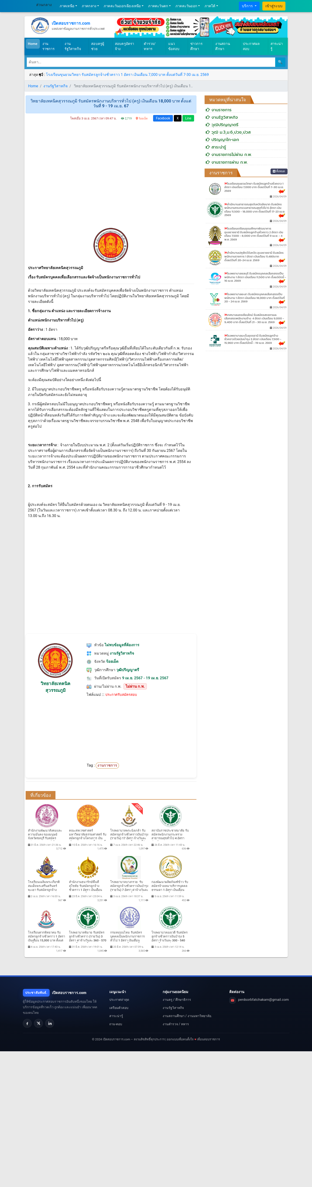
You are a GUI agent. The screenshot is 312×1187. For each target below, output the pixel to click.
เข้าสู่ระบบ (273, 6)
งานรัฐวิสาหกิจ (73, 46)
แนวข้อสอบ (173, 46)
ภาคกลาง (89, 6)
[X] (38, 1023)
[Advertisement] (111, 176)
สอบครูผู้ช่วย (97, 46)
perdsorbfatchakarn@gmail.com (263, 1000)
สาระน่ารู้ (277, 46)
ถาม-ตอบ (115, 1024)
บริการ (248, 6)
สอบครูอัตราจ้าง (124, 46)
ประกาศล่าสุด (119, 999)
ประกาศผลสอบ (251, 46)
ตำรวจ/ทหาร (149, 46)
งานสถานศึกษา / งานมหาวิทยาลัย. (187, 1016)
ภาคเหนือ (67, 6)
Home (34, 43)
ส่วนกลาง (44, 5)
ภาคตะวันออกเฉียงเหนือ (122, 6)
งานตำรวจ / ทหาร (176, 1024)
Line (188, 118)
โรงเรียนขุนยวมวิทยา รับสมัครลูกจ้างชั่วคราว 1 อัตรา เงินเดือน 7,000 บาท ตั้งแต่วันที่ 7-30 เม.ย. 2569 (127, 74)
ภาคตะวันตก (158, 6)
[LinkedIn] (49, 1023)
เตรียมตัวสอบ (118, 1008)
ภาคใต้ (210, 6)
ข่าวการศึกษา (196, 46)
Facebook (163, 118)
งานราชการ (48, 46)
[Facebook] (27, 1023)
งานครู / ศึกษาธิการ (177, 999)
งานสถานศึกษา (222, 46)
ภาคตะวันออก (186, 6)
